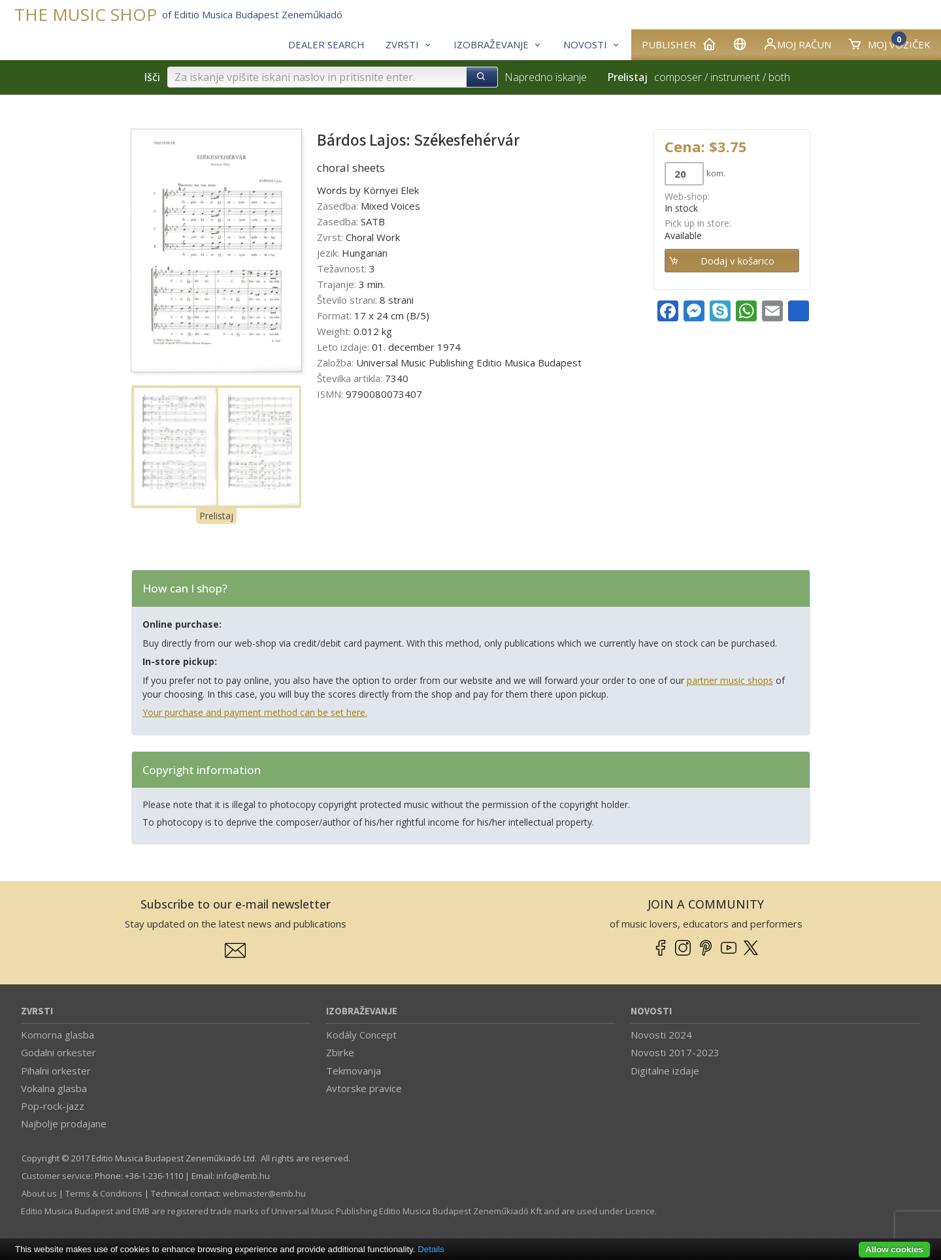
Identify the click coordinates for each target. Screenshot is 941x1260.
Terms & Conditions (103, 1193)
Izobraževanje (361, 1011)
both (779, 77)
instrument (735, 77)
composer (678, 77)
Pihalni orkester (56, 1070)
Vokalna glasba (54, 1088)
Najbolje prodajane (64, 1123)
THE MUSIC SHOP (85, 14)
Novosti (651, 1011)
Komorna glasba (57, 1034)
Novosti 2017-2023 (675, 1052)
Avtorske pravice (364, 1088)
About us (39, 1193)
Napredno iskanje (545, 77)
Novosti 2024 (661, 1034)
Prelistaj (216, 515)
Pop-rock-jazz (52, 1105)
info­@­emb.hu (243, 1176)
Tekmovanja (353, 1070)
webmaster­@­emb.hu (264, 1193)
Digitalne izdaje (665, 1070)
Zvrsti (37, 1011)
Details (431, 1249)
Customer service (56, 1176)
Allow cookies (894, 1249)
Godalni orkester (58, 1052)
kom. (715, 173)
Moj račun (797, 44)
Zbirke (340, 1052)
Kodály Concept (361, 1034)
